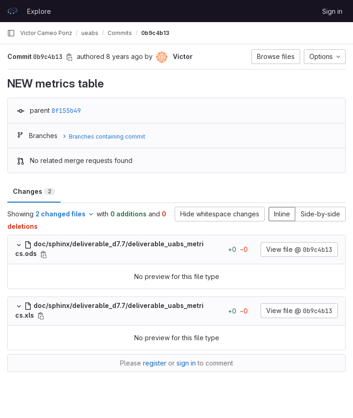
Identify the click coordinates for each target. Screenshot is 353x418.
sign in (186, 363)
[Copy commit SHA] (69, 57)
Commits (120, 32)
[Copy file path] (43, 254)
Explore (39, 11)
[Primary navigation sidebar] (11, 33)
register (154, 363)
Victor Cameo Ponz (46, 32)
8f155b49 (66, 110)
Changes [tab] (34, 191)
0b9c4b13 (155, 32)
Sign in (332, 11)
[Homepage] (12, 11)
